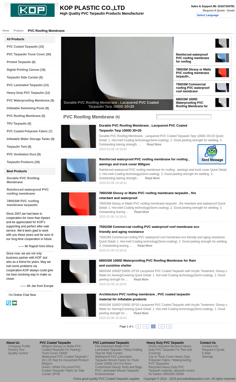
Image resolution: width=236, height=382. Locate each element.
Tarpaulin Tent (17, 146)
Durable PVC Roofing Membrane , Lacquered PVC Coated (192, 43)
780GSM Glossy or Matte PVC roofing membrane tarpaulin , (193, 73)
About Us (49, 24)
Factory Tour (71, 24)
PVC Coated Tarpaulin (22, 46)
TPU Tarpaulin (17, 123)
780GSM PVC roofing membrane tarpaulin (23, 203)
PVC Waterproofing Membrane (28, 100)
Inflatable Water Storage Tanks (28, 139)
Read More (154, 144)
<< (146, 326)
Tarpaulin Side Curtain (22, 77)
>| (169, 326)
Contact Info (210, 346)
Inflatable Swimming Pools (25, 108)
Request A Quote (214, 10)
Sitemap (207, 356)
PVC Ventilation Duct (21, 154)
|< (138, 326)
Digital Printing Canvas (23, 69)
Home (12, 24)
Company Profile (19, 346)
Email (231, 10)
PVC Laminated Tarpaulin (24, 85)
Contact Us (121, 24)
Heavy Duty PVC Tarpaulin (25, 93)
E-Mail (206, 353)
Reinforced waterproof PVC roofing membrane (28, 191)
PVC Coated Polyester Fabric (27, 131)
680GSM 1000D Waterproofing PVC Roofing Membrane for (192, 103)
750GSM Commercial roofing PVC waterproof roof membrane (193, 88)
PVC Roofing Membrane (24, 116)
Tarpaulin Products (20, 162)
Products (30, 24)
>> (161, 326)
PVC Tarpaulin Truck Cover (26, 54)
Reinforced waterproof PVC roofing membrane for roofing (192, 58)
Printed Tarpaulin (19, 62)
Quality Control (96, 24)
